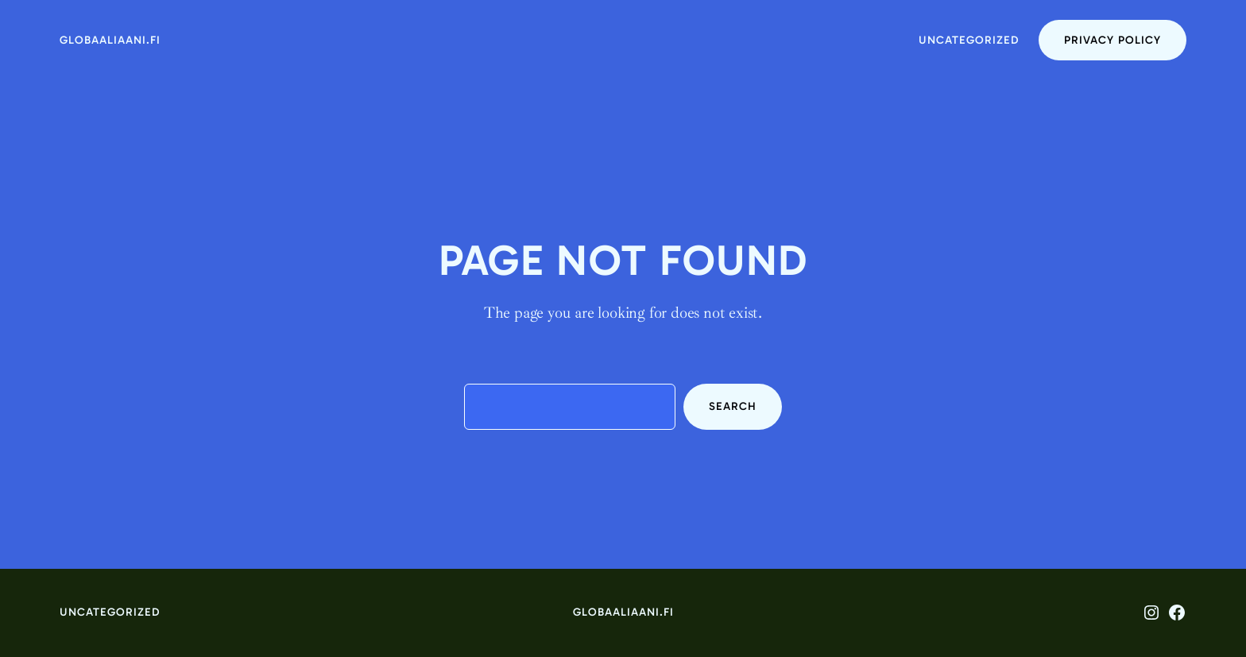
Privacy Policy (1112, 40)
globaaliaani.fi (110, 40)
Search (732, 406)
